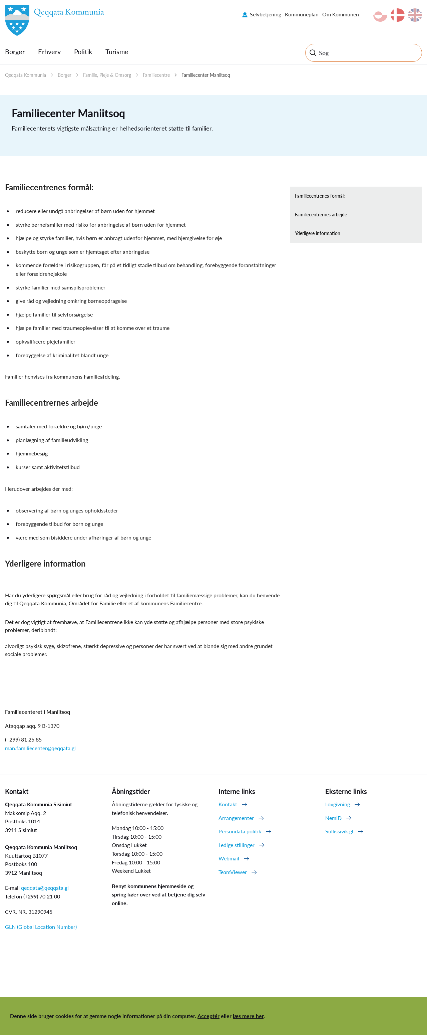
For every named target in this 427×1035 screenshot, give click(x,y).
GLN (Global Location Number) (41, 926)
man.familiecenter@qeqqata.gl (40, 748)
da (398, 15)
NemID (333, 818)
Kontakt (228, 804)
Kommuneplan (302, 14)
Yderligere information (317, 233)
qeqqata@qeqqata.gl (45, 887)
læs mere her (248, 1016)
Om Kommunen (340, 14)
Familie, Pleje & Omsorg (107, 75)
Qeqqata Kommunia (25, 75)
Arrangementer (236, 818)
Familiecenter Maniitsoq (205, 75)
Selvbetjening (265, 14)
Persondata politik (240, 831)
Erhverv (49, 51)
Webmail (229, 858)
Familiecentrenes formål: (320, 196)
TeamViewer (233, 872)
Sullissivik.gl (339, 831)
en (415, 15)
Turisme (116, 51)
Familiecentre (156, 75)
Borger (15, 51)
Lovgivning (337, 804)
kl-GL (380, 15)
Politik (83, 51)
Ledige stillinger (237, 845)
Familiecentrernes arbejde (321, 214)
